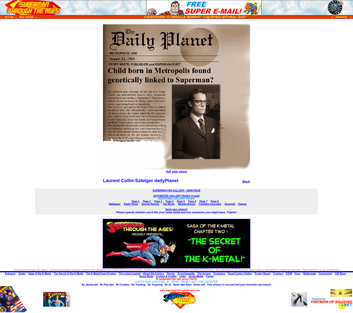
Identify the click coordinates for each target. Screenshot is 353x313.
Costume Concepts (210, 204)
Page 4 (169, 201)
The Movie (169, 204)
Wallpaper (114, 204)
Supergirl (230, 204)
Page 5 (181, 201)
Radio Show (131, 204)
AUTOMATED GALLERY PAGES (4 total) (176, 196)
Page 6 (192, 201)
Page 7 (203, 201)
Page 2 (147, 201)
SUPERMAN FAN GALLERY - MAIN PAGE (177, 190)
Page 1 (135, 201)
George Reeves (150, 204)
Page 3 (158, 201)
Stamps (242, 204)
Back (246, 181)
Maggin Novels (186, 204)
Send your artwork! (176, 209)
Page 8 (215, 201)
